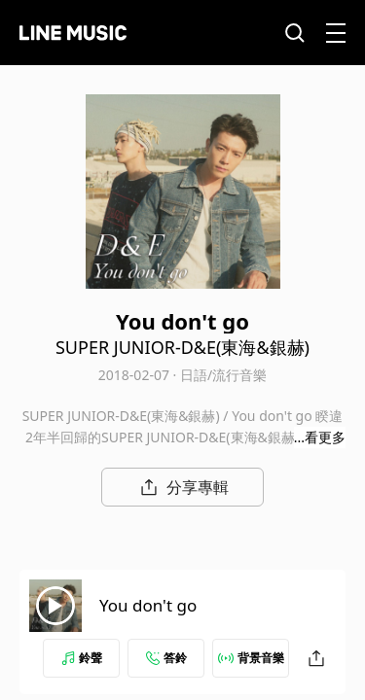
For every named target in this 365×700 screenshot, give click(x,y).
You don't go (148, 605)
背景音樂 (251, 657)
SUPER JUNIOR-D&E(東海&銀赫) (182, 347)
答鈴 (166, 657)
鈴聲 (81, 657)
